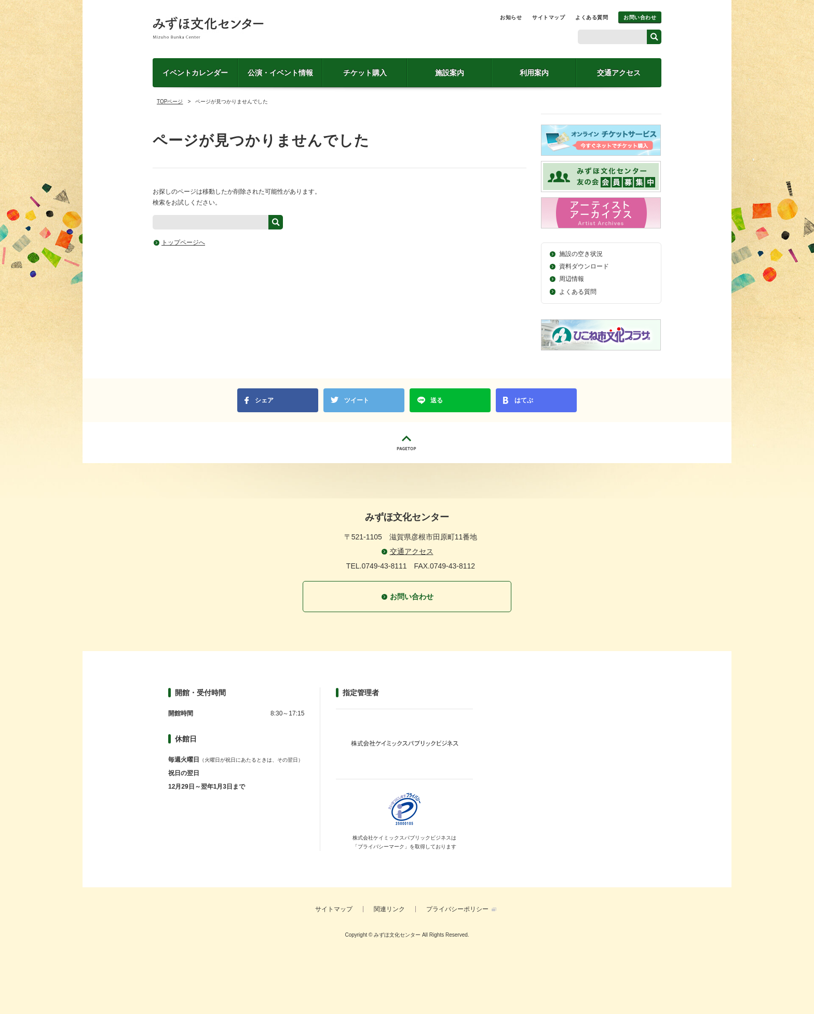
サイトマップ (548, 17)
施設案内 (449, 73)
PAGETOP (407, 442)
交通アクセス (619, 73)
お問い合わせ (639, 17)
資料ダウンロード (584, 266)
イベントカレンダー (195, 73)
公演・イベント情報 (280, 73)
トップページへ (183, 242)
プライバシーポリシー (457, 909)
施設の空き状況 (581, 254)
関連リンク (389, 909)
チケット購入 (365, 73)
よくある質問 (591, 17)
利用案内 (534, 73)
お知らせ (511, 17)
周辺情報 (571, 278)
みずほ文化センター (208, 28)
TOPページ (170, 101)
